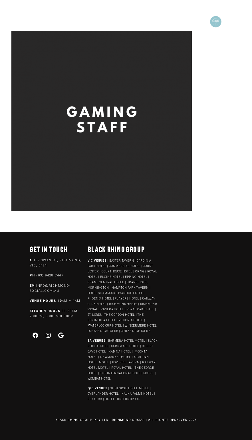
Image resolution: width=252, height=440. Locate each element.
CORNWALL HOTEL (125, 346)
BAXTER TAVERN (121, 260)
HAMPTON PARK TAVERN (130, 287)
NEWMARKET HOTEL (115, 356)
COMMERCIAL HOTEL (124, 266)
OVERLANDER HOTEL (103, 393)
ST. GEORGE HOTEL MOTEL (129, 388)
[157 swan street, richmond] (197, 281)
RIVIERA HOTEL (112, 309)
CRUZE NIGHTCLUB (136, 331)
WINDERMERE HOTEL (141, 325)
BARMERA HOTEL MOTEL (126, 340)
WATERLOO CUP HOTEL (105, 325)
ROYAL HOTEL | (122, 367)
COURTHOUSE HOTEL (117, 271)
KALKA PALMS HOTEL (138, 393)
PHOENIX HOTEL (100, 298)
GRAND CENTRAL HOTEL (106, 282)
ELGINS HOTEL (111, 276)
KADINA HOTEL (120, 351)
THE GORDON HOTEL (119, 314)
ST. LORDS (95, 314)
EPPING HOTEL (136, 276)
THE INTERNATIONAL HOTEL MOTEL (127, 373)
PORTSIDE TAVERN (125, 362)
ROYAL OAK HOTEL (140, 309)
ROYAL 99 (95, 399)
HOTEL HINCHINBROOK (122, 399)
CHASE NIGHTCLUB (103, 331)
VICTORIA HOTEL (131, 320)
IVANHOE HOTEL (130, 293)
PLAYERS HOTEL (127, 298)
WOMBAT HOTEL (99, 378)
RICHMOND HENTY (123, 303)
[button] (119, 20)
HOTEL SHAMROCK (102, 293)
